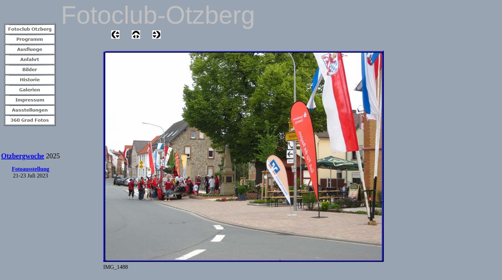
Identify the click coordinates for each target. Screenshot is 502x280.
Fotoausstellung (31, 169)
